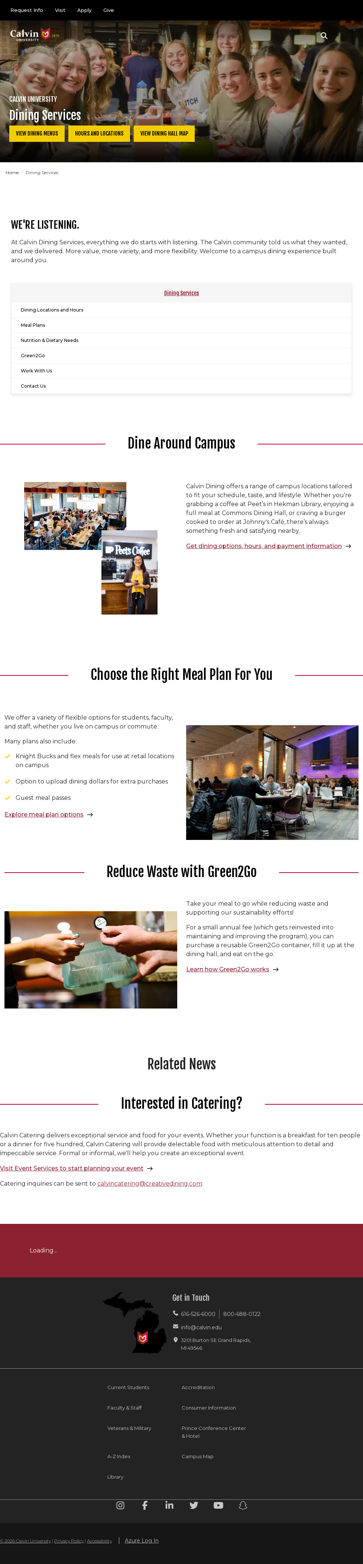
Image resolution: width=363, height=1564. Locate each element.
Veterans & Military (129, 1428)
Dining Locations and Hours (52, 310)
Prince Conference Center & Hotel (214, 1432)
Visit (60, 10)
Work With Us (36, 371)
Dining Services (181, 293)
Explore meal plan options (44, 814)
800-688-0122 (241, 1314)
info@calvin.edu (201, 1327)
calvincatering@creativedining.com (149, 1183)
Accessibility (99, 1541)
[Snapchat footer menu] (243, 1506)
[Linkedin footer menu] (169, 1506)
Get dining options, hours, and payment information (264, 546)
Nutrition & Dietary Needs (49, 340)
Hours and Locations (99, 133)
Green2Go (33, 355)
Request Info (26, 10)
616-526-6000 (198, 1314)
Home (13, 172)
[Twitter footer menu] (194, 1506)
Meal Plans (33, 325)
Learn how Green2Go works (227, 969)
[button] (324, 35)
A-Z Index (118, 1456)
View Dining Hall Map (164, 133)
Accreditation (198, 1387)
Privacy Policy (69, 1541)
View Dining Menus (37, 133)
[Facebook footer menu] (144, 1506)
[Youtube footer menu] (218, 1506)
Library (115, 1477)
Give (108, 10)
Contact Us (33, 386)
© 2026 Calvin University (25, 1541)
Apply (84, 10)
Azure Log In (142, 1540)
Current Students (128, 1387)
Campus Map (198, 1456)
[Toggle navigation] (344, 36)
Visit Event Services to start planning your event (71, 1168)
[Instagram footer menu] (120, 1506)
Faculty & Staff (124, 1408)
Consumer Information (209, 1408)
